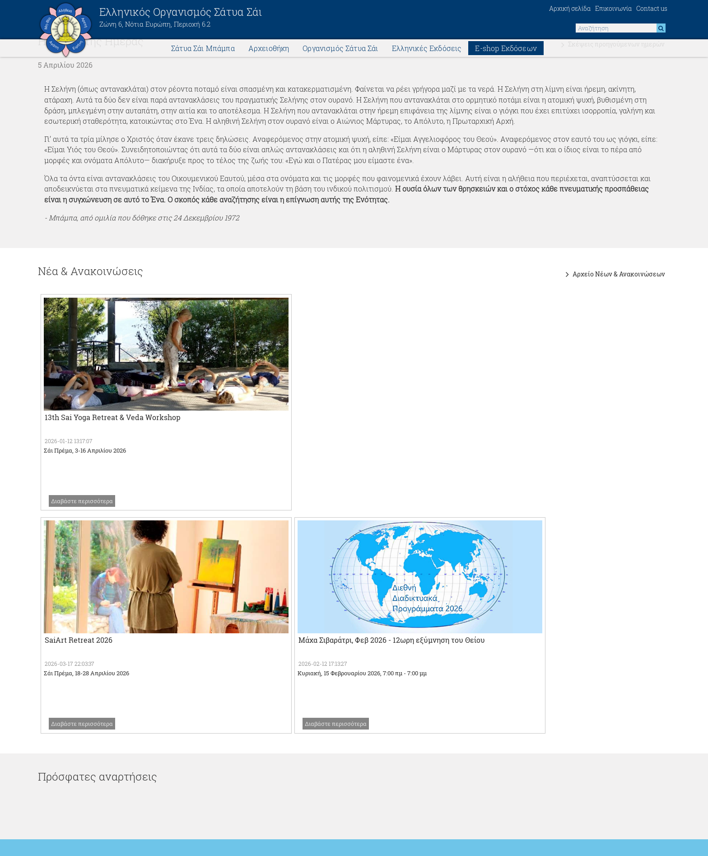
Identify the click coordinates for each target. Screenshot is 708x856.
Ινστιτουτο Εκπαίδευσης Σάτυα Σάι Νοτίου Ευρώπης (572, 657)
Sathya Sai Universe (79, 691)
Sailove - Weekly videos (305, 708)
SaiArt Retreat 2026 (288, 412)
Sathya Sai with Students (528, 691)
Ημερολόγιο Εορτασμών (525, 725)
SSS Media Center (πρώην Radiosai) (326, 657)
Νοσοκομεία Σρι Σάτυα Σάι (308, 725)
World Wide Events (77, 725)
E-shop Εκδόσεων (505, 49)
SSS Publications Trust (303, 674)
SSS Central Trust (74, 743)
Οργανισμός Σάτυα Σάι (340, 49)
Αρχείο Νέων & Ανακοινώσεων (617, 265)
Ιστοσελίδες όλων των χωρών (96, 674)
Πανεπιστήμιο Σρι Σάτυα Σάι (311, 743)
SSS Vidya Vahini (515, 674)
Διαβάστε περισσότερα (82, 496)
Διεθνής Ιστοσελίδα (78, 657)
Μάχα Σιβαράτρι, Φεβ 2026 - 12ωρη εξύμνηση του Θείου (554, 412)
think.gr (371, 847)
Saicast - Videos (292, 691)
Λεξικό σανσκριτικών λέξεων (535, 708)
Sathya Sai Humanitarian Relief (99, 708)
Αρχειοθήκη (268, 49)
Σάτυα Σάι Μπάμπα (203, 49)
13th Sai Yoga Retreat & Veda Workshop (113, 412)
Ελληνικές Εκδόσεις (427, 49)
